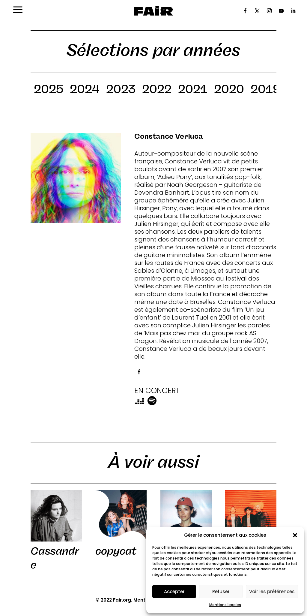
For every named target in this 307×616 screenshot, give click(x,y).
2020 (229, 90)
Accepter (174, 591)
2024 (85, 90)
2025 (48, 90)
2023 (121, 90)
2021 (192, 90)
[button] (295, 535)
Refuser (221, 591)
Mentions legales (225, 604)
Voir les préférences (272, 591)
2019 (266, 90)
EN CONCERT (157, 390)
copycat (115, 551)
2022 (156, 90)
